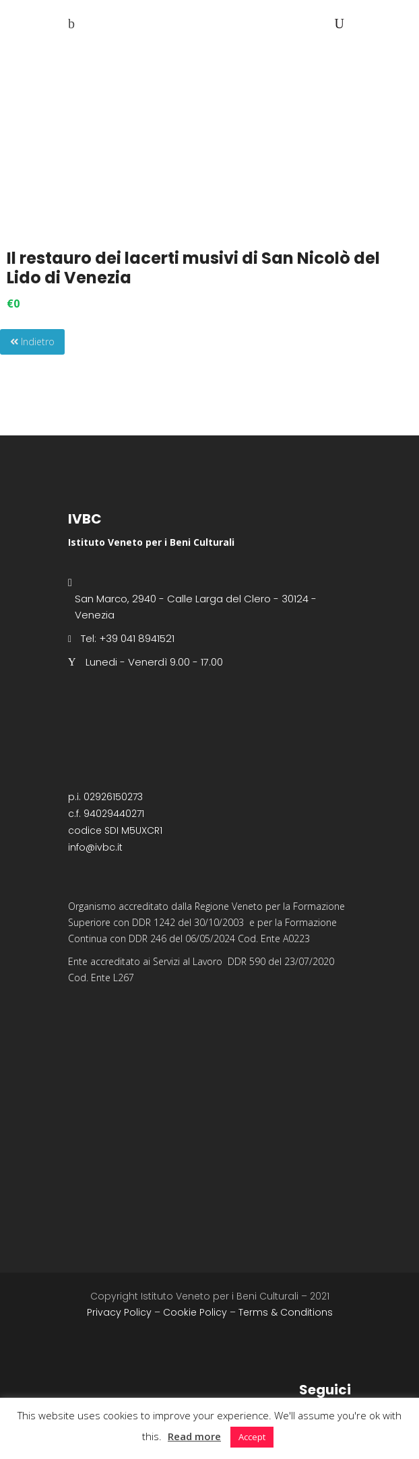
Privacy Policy (119, 1312)
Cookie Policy (195, 1312)
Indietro (32, 341)
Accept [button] (251, 1437)
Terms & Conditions (285, 1312)
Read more (194, 1436)
